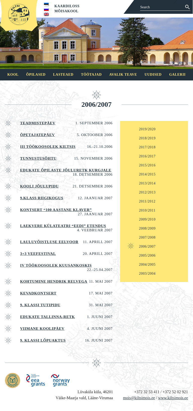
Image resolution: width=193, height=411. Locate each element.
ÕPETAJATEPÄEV (37, 135)
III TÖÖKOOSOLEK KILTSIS (48, 147)
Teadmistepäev (38, 123)
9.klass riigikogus (41, 198)
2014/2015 (147, 174)
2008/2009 (147, 228)
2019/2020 (147, 129)
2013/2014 (147, 183)
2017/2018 (147, 147)
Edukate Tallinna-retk (47, 317)
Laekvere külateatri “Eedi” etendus (63, 226)
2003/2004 (147, 273)
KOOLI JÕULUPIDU (39, 186)
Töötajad (91, 74)
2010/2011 (147, 210)
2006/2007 (147, 246)
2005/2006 (147, 255)
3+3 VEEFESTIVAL (38, 254)
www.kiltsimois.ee (173, 398)
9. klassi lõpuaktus (43, 340)
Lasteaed (63, 74)
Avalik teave (123, 74)
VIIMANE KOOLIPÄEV (42, 329)
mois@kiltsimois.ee (139, 398)
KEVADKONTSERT (38, 293)
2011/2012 (147, 201)
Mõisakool (67, 11)
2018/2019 (147, 138)
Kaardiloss (67, 6)
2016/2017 (147, 156)
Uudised (153, 74)
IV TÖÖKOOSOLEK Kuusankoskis (56, 265)
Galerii (177, 74)
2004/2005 (147, 264)
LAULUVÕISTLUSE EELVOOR (49, 242)
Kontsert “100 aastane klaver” (56, 210)
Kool (13, 74)
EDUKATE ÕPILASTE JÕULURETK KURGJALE (65, 170)
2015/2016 (147, 165)
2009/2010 (147, 219)
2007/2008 (147, 237)
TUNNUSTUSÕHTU (38, 158)
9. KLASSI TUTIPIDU (40, 305)
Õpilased (35, 74)
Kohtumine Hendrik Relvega (53, 281)
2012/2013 (147, 192)
